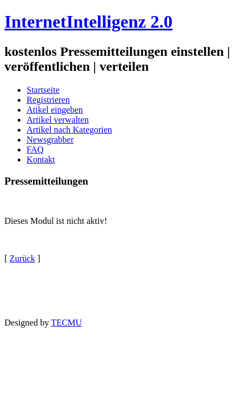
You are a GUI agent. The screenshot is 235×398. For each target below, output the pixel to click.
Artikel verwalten (57, 119)
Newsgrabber (50, 139)
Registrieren (48, 99)
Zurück (22, 258)
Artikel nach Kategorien (69, 129)
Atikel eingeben (55, 109)
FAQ (35, 149)
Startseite (43, 90)
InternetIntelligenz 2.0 (88, 22)
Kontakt (41, 159)
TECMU (66, 322)
